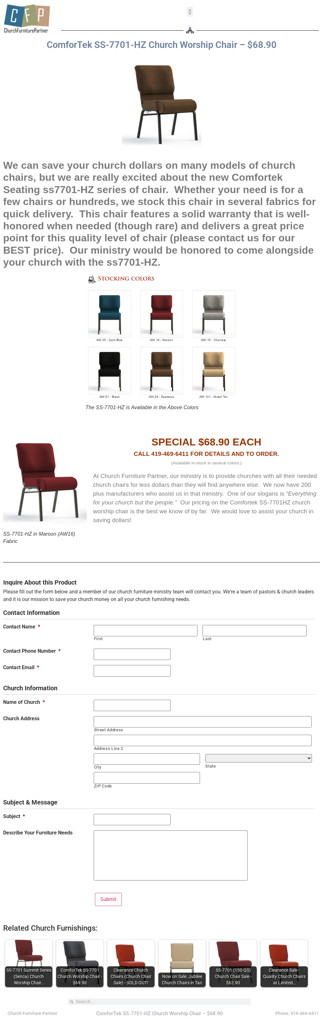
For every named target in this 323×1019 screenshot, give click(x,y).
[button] (190, 12)
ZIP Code (103, 785)
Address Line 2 (108, 748)
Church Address (21, 718)
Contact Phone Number (32, 651)
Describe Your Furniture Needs (38, 832)
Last (207, 639)
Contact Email (21, 667)
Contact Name (21, 626)
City (98, 767)
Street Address (108, 729)
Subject (14, 815)
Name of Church (24, 701)
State (210, 766)
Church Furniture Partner (32, 1013)
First (98, 639)
